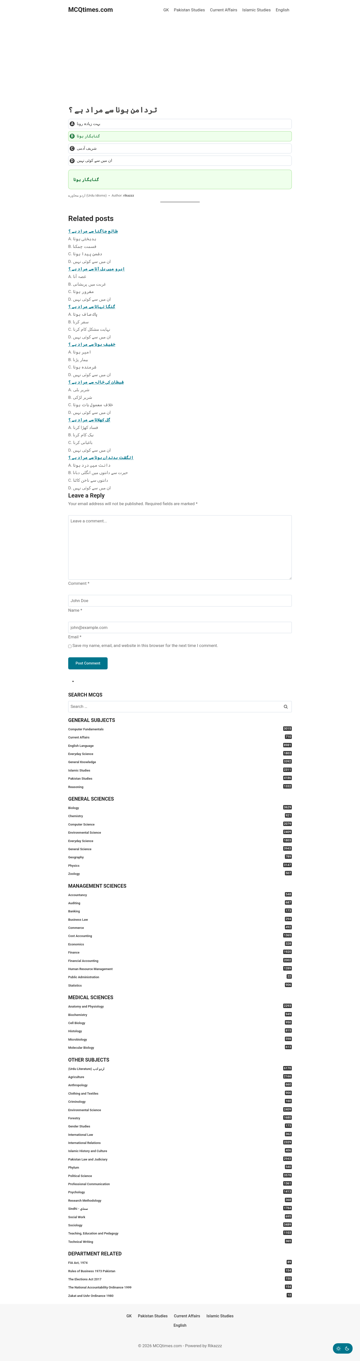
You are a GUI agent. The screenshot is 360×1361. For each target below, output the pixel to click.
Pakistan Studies (189, 9)
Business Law (180, 919)
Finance (180, 952)
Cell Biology (180, 1022)
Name (75, 610)
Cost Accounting (180, 935)
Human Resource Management (180, 968)
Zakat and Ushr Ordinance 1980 (180, 1295)
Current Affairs (223, 9)
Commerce (180, 927)
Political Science (180, 1175)
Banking (180, 910)
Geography (180, 856)
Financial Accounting (180, 960)
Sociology (180, 1224)
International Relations (180, 1142)
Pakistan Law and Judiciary (180, 1159)
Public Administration (180, 976)
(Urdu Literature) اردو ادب (180, 1068)
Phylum (180, 1167)
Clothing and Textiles (180, 1093)
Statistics (180, 985)
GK (166, 9)
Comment (78, 583)
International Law (180, 1134)
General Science (180, 848)
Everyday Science (180, 753)
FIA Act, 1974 (180, 1262)
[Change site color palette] (343, 1348)
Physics (180, 865)
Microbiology (180, 1039)
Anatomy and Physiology (180, 1006)
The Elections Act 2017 (180, 1278)
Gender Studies (180, 1125)
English (282, 9)
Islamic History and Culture (180, 1150)
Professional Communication (180, 1183)
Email (75, 636)
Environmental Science (180, 832)
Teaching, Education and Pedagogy (180, 1233)
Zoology (180, 873)
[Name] (180, 600)
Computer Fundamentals (180, 728)
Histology (180, 1030)
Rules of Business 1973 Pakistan (180, 1270)
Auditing (180, 902)
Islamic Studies (256, 9)
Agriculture (180, 1076)
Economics (180, 943)
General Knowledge (180, 761)
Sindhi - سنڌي (180, 1208)
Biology (180, 807)
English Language (180, 745)
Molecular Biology (180, 1047)
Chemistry (180, 815)
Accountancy (180, 894)
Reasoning (180, 786)
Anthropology (180, 1084)
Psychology (180, 1191)
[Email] (180, 627)
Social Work (180, 1216)
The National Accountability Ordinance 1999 (180, 1287)
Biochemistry (180, 1014)
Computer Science (180, 824)
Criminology (180, 1101)
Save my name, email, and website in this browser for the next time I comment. (145, 645)
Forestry (180, 1117)
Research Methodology (180, 1200)
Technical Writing (180, 1241)
